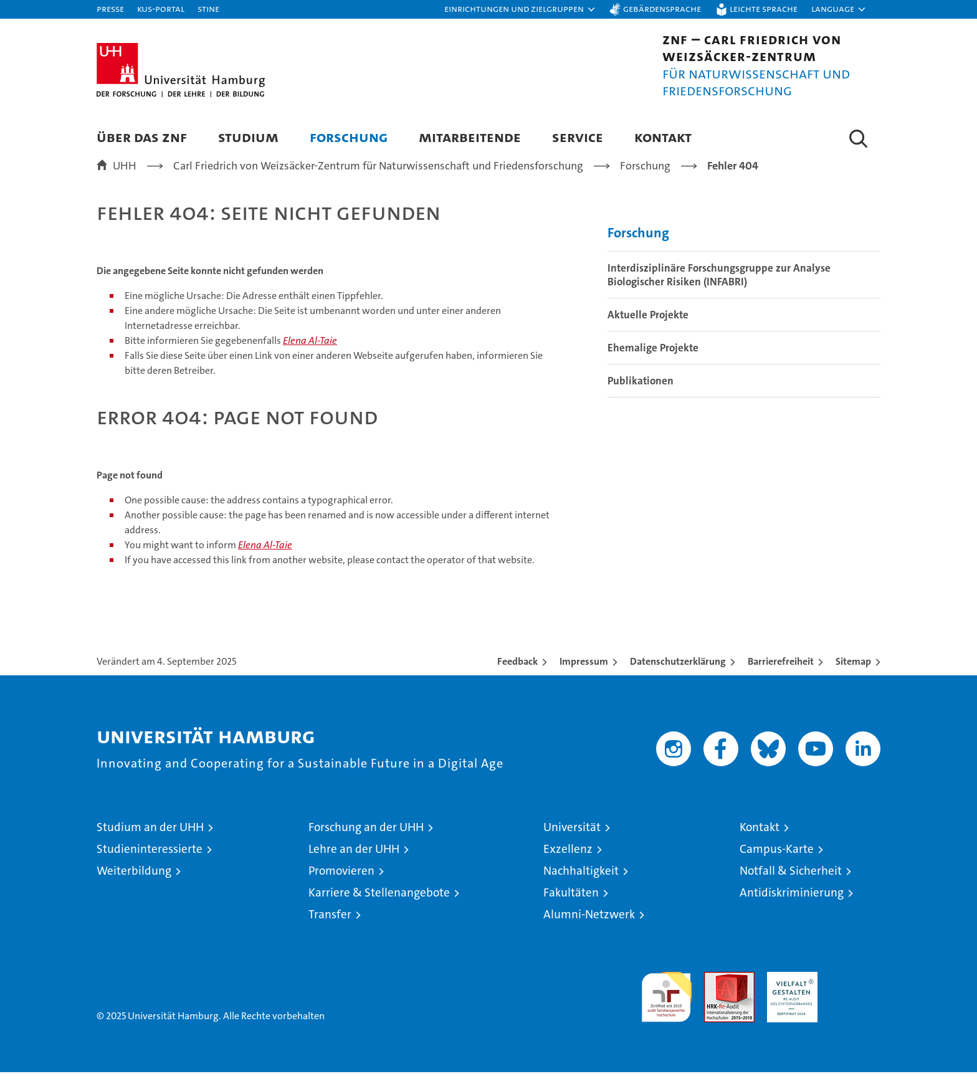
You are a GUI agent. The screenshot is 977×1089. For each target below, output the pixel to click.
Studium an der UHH (150, 844)
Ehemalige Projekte (653, 365)
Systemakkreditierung (855, 995)
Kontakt (663, 136)
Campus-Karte (777, 865)
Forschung (349, 136)
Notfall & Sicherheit (791, 887)
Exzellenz (568, 865)
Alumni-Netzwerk (589, 931)
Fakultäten (571, 909)
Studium (248, 136)
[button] (520, 9)
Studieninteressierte (150, 865)
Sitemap (853, 678)
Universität (572, 844)
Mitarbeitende (470, 136)
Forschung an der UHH (366, 844)
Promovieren (341, 887)
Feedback (517, 678)
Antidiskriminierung (792, 909)
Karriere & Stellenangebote (379, 909)
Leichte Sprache (764, 8)
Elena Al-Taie (310, 357)
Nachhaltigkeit (581, 887)
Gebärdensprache (662, 8)
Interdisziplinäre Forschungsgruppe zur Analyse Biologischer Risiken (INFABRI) (719, 292)
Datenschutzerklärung (678, 678)
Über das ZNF (142, 136)
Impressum (584, 678)
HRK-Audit (789, 995)
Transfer (329, 931)
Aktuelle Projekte (648, 332)
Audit (716, 995)
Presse (110, 8)
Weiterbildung (134, 887)
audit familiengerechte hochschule (666, 1008)
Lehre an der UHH (353, 865)
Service (577, 136)
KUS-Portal (160, 8)
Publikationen (641, 398)
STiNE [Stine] (208, 8)
